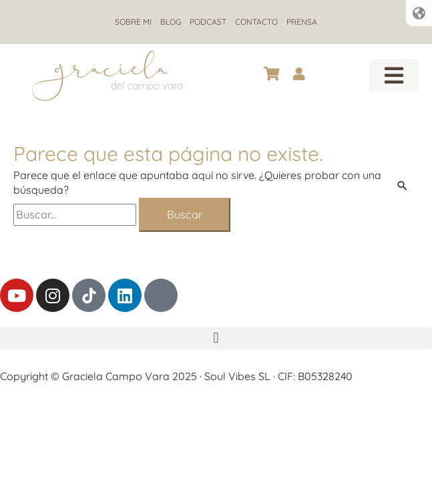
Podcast (208, 22)
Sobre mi (133, 22)
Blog (170, 22)
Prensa (301, 22)
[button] (394, 75)
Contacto (256, 22)
